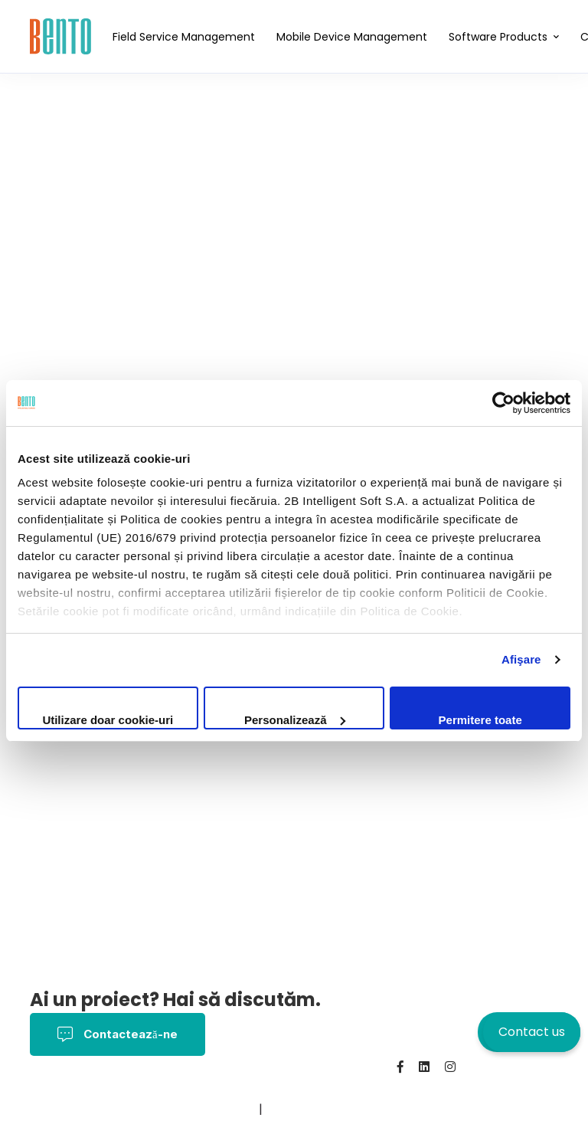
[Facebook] (400, 1067)
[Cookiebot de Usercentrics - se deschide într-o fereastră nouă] (503, 403)
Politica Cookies (306, 1087)
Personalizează (294, 719)
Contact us (531, 1032)
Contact (130, 1109)
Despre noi (64, 1109)
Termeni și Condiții (194, 1087)
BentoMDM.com (209, 1109)
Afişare (521, 659)
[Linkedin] (424, 1067)
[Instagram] (450, 1067)
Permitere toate (480, 719)
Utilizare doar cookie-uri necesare (107, 721)
